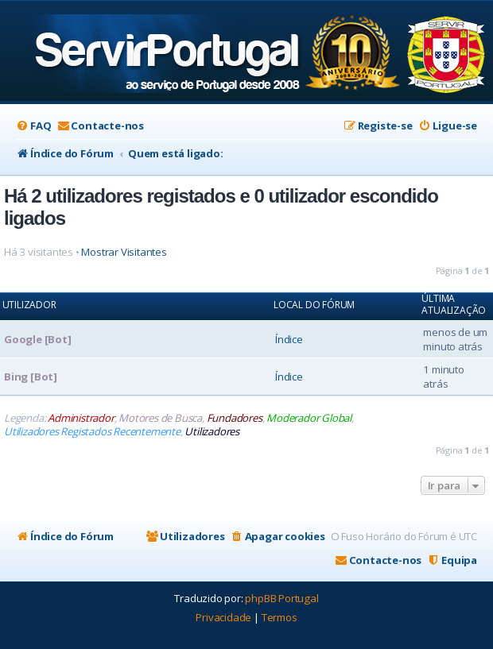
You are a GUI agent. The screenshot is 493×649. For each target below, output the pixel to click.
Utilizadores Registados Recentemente (92, 431)
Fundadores (234, 418)
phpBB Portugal (281, 598)
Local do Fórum (314, 305)
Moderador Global (308, 418)
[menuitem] (33, 125)
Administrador (81, 418)
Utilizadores (211, 431)
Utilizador (29, 305)
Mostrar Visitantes (123, 252)
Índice (289, 339)
